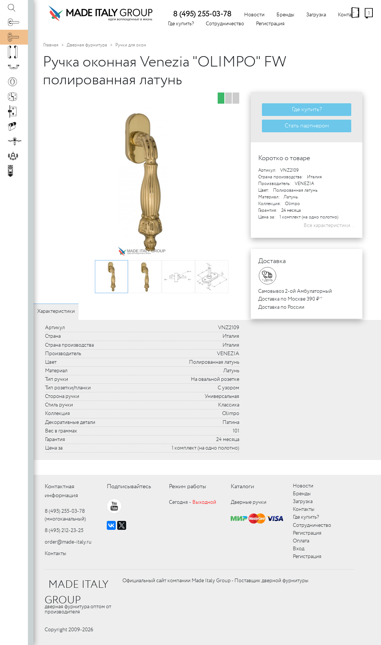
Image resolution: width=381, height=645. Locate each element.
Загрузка (316, 15)
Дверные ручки (248, 502)
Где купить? (181, 23)
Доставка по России (281, 307)
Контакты (55, 553)
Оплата (301, 541)
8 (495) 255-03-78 (202, 14)
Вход (298, 548)
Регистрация (270, 23)
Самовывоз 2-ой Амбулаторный (295, 291)
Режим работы (187, 486)
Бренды (285, 15)
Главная (50, 45)
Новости (254, 15)
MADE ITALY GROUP (76, 592)
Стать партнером (307, 125)
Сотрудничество (225, 23)
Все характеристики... (329, 225)
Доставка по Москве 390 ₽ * (290, 299)
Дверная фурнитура (87, 45)
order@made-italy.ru (68, 542)
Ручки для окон (130, 45)
